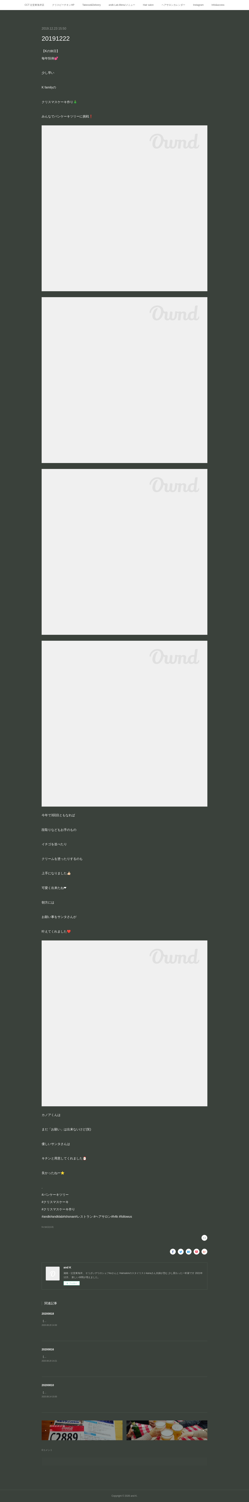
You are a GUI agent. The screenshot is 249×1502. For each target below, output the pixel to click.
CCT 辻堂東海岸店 (34, 5)
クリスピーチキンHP (63, 5)
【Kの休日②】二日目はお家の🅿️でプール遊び (68, 1392)
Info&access (218, 5)
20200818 (48, 1313)
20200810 (48, 1385)
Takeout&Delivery (91, 5)
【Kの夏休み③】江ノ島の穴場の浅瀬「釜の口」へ (68, 1321)
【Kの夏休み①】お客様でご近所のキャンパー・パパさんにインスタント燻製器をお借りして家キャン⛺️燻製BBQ (102, 1356)
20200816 (48, 1349)
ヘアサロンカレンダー (173, 5)
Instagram (198, 5)
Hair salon (148, 5)
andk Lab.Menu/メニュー (122, 5)
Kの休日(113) (47, 1227)
